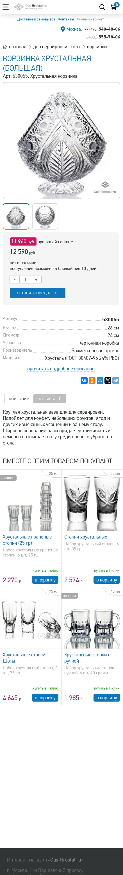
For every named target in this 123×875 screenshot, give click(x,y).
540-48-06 (102, 29)
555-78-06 (103, 37)
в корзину (45, 580)
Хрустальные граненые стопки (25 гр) (27, 540)
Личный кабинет (90, 19)
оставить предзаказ (37, 293)
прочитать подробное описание (61, 368)
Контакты (66, 19)
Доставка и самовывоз (36, 19)
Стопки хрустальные (85, 537)
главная (17, 46)
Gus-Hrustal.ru (65, 860)
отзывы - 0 (50, 398)
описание (19, 398)
